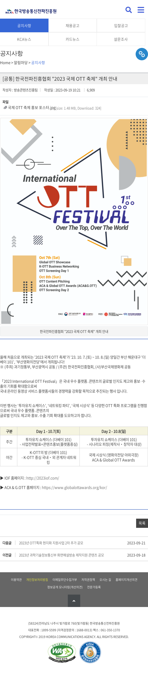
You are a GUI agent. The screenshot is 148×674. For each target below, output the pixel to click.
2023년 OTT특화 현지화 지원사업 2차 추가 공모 (51, 542)
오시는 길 (105, 579)
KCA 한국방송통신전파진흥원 (31, 9)
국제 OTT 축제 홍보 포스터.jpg (31, 107)
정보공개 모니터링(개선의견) (65, 587)
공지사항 (24, 25)
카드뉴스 (72, 39)
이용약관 (16, 579)
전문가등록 (94, 587)
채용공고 (72, 25)
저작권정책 (88, 579)
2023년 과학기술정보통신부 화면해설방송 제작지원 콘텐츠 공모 (61, 554)
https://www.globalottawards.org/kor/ (74, 487)
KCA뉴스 (24, 39)
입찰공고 (121, 25)
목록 (142, 523)
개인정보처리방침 (37, 579)
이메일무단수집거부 (64, 579)
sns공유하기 (142, 54)
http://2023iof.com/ (42, 478)
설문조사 (121, 39)
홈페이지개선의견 (126, 579)
